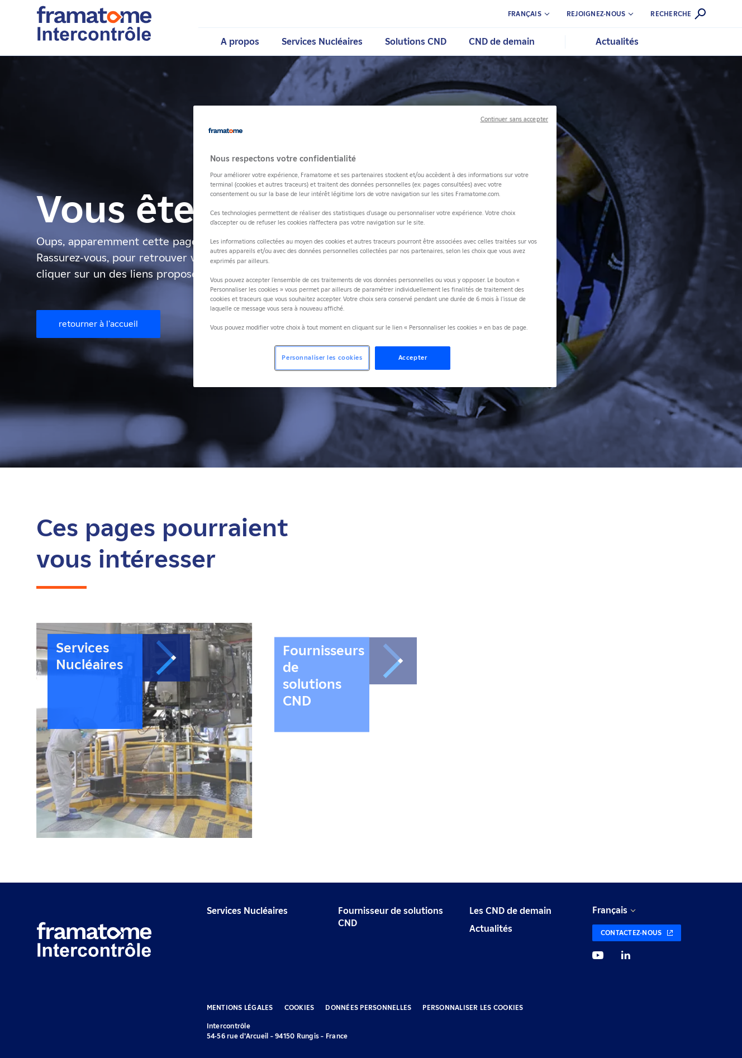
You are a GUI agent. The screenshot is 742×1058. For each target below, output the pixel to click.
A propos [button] (240, 41)
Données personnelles (368, 1007)
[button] (609, 14)
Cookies (299, 1007)
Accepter (412, 357)
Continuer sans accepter (514, 119)
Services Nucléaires (247, 911)
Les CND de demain (510, 911)
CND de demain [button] (502, 41)
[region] (374, 246)
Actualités (617, 41)
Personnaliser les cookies (472, 1007)
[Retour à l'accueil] (94, 941)
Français (609, 910)
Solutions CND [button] (415, 41)
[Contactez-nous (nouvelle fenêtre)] (637, 932)
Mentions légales (240, 1007)
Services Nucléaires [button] (322, 41)
